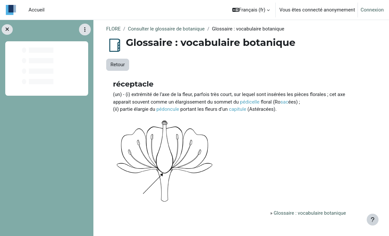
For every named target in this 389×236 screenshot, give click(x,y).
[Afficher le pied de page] (373, 220)
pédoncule (167, 109)
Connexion (372, 10)
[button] (251, 10)
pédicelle (249, 102)
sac (284, 102)
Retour (117, 65)
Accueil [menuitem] (37, 10)
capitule (237, 109)
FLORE (113, 29)
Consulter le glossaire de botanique (166, 29)
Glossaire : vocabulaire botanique (310, 213)
